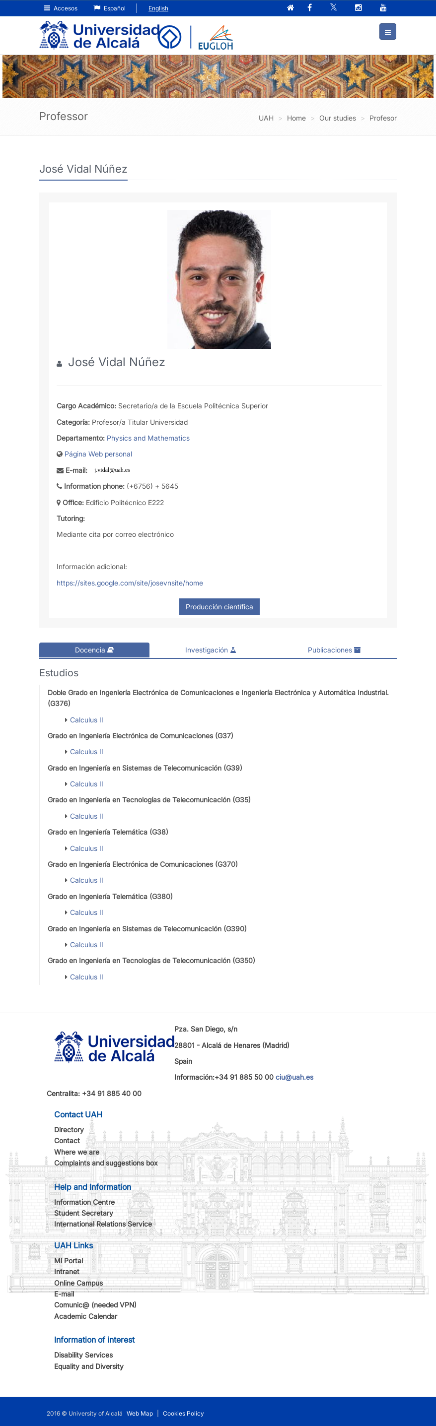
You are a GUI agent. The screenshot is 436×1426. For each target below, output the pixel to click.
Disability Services (83, 1354)
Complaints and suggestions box (106, 1162)
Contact (67, 1140)
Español (109, 8)
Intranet (66, 1271)
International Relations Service (103, 1223)
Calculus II (86, 718)
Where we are (76, 1151)
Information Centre (84, 1201)
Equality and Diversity (89, 1365)
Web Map (140, 1413)
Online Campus (78, 1282)
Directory (69, 1129)
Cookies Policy (183, 1413)
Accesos (60, 8)
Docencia (94, 650)
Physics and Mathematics (148, 437)
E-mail (64, 1293)
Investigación (210, 650)
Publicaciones (334, 650)
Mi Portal (68, 1260)
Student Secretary (83, 1212)
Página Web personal (98, 454)
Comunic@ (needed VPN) (95, 1304)
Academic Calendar (85, 1315)
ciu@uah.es (294, 1076)
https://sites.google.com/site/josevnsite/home (130, 582)
